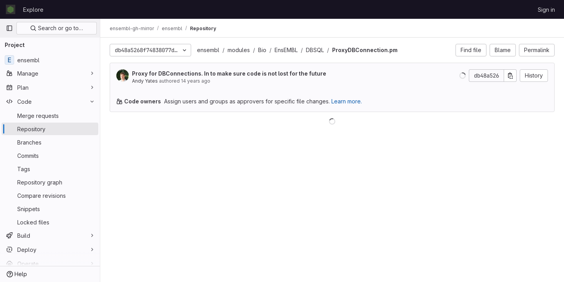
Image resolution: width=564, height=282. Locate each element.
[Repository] (50, 129)
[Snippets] (50, 208)
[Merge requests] (50, 115)
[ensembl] (50, 60)
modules (239, 50)
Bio (262, 50)
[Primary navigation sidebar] (9, 28)
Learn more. (346, 101)
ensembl (208, 50)
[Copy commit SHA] (510, 75)
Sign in (546, 9)
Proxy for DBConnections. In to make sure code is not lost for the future (229, 73)
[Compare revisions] (50, 195)
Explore (33, 9)
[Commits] (50, 155)
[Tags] (50, 169)
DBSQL (315, 50)
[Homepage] (10, 9)
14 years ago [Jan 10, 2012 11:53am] (195, 81)
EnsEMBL (286, 50)
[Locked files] (50, 222)
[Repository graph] (50, 182)
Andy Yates (145, 81)
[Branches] (50, 142)
